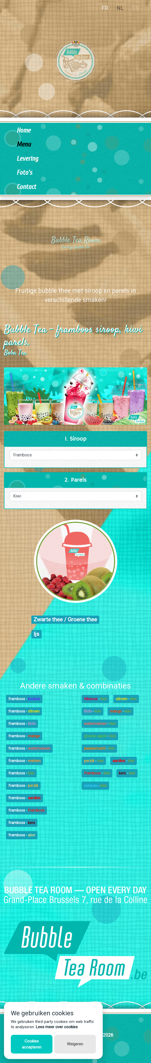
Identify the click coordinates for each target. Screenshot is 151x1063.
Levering (27, 159)
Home (24, 130)
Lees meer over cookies (57, 1027)
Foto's (24, 173)
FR (104, 8)
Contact (26, 187)
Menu (24, 144)
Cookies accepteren (31, 1044)
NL (119, 8)
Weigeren (75, 1044)
